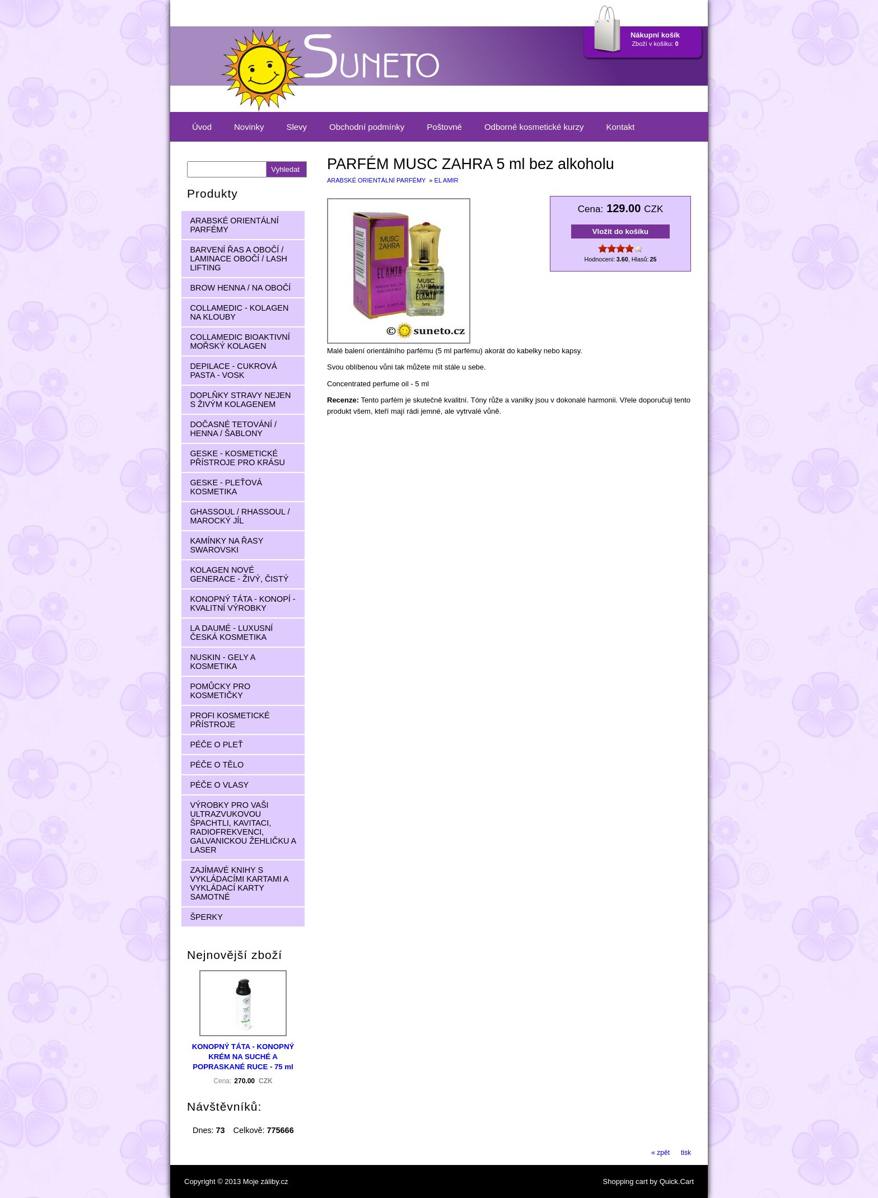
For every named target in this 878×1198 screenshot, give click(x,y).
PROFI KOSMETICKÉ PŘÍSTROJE (229, 720)
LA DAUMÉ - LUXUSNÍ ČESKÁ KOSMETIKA (231, 633)
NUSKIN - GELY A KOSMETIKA (222, 662)
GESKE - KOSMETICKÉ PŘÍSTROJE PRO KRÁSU (237, 458)
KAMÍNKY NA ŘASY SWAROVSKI (226, 545)
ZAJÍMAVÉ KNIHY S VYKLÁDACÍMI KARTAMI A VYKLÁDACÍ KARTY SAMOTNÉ (239, 883)
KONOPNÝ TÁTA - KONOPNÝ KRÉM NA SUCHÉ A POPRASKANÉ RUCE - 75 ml (243, 1056)
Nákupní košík (655, 35)
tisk (686, 1153)
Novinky (249, 127)
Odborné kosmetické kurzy (534, 127)
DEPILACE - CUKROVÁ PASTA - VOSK (233, 371)
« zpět (660, 1153)
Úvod (202, 127)
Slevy (296, 127)
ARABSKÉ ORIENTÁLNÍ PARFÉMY (377, 180)
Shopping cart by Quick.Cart (648, 1181)
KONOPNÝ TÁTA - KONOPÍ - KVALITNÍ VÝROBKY (242, 603)
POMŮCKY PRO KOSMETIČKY (220, 691)
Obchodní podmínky (366, 127)
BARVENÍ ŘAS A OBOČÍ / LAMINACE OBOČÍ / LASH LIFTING (238, 258)
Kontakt (620, 127)
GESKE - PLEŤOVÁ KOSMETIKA (226, 487)
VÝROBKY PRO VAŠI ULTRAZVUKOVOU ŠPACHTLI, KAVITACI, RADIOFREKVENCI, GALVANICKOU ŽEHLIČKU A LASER (243, 827)
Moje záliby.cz (265, 1181)
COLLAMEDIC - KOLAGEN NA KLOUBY (239, 312)
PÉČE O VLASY (219, 784)
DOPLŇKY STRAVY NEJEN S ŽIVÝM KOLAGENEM (240, 400)
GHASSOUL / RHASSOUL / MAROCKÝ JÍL (239, 516)
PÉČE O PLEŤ (216, 744)
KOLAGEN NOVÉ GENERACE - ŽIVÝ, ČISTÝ (239, 574)
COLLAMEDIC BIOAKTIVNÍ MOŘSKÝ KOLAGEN (239, 341)
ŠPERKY (206, 916)
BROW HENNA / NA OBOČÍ (240, 287)
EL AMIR (447, 180)
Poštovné (444, 127)
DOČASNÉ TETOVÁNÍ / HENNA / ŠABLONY (233, 429)
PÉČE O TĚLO (217, 764)
